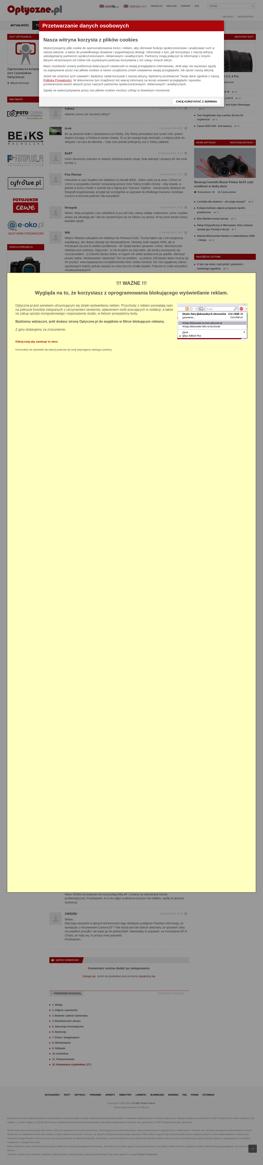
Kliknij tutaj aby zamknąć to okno (36, 341)
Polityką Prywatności (57, 80)
